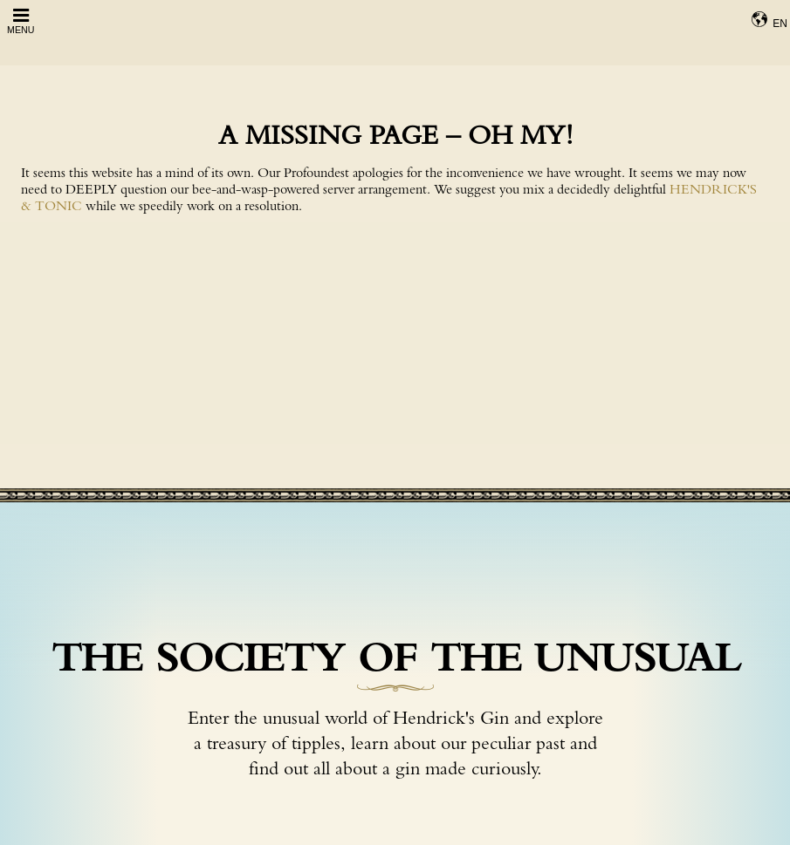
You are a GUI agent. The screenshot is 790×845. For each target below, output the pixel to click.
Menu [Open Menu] (20, 20)
